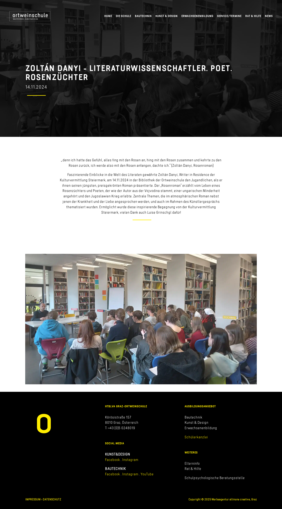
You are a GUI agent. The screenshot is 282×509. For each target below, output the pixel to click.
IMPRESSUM (33, 499)
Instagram (129, 460)
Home (108, 16)
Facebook (112, 460)
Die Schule (123, 16)
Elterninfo (192, 463)
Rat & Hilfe (253, 16)
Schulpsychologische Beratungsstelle (215, 478)
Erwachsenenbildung (197, 16)
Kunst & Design (166, 16)
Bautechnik (143, 16)
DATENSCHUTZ (52, 499)
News (269, 16)
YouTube (147, 474)
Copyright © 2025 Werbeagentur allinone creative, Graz (222, 499)
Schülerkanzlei (196, 437)
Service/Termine (229, 16)
